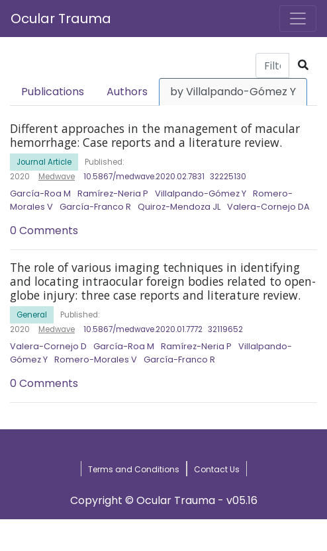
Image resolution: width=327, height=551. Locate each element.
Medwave (56, 176)
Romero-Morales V (95, 359)
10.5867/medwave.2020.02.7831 (144, 176)
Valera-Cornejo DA (268, 206)
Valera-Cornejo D (48, 346)
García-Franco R (95, 206)
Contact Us (217, 469)
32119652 (225, 329)
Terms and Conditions (133, 469)
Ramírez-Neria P (112, 193)
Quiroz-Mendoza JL (179, 206)
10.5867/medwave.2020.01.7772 (143, 329)
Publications (52, 91)
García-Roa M (40, 193)
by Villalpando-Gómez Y (233, 91)
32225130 (228, 176)
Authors (127, 91)
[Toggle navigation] (297, 18)
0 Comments (44, 230)
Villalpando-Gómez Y (200, 193)
